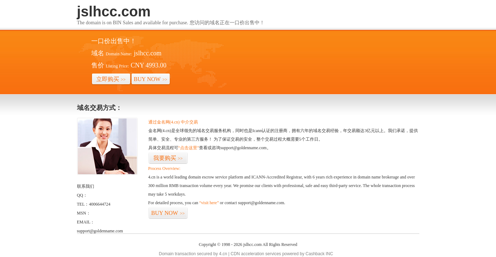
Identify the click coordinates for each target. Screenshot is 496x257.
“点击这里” (188, 147)
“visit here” (209, 202)
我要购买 (168, 158)
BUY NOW (150, 79)
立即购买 (111, 79)
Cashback (315, 253)
